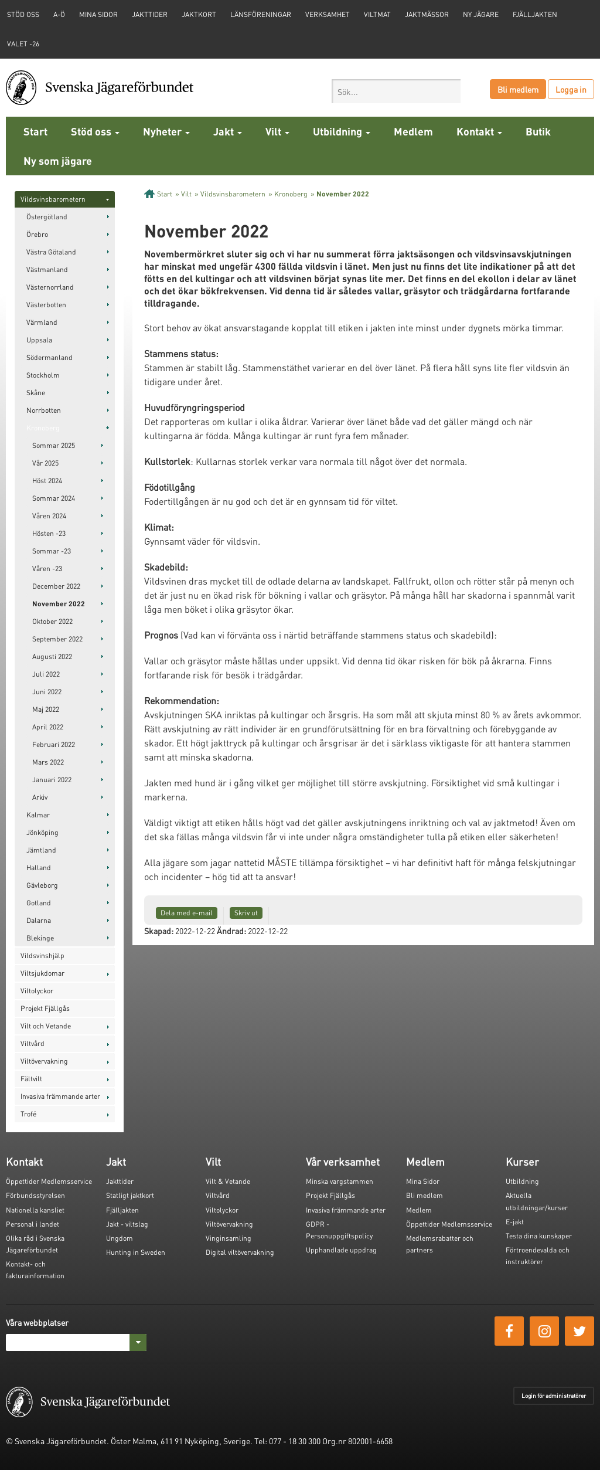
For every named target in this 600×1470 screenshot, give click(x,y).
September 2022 (57, 638)
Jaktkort (199, 14)
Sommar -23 (51, 550)
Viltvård (33, 1043)
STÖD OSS (23, 14)
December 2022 (56, 586)
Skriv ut (246, 912)
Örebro (37, 234)
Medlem (413, 131)
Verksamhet (327, 14)
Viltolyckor (37, 990)
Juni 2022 (47, 691)
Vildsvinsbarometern (53, 199)
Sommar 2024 (53, 498)
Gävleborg (42, 885)
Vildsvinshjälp (42, 955)
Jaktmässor (427, 14)
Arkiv (39, 797)
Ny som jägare (57, 160)
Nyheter (166, 131)
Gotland (38, 902)
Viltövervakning (44, 1061)
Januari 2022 (51, 779)
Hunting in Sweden (135, 1252)
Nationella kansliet (35, 1210)
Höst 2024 (47, 480)
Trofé (28, 1113)
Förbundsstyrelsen (35, 1195)
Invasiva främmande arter (60, 1096)
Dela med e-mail (187, 912)
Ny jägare (481, 14)
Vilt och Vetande (46, 1025)
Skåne (35, 392)
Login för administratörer (553, 1395)
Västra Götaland (51, 251)
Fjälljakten (535, 14)
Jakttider (150, 14)
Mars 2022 (48, 762)
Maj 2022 (45, 709)
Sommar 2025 (53, 445)
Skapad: (158, 930)
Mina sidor (98, 14)
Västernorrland (50, 287)
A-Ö (59, 14)
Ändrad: (231, 930)
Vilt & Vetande (228, 1181)
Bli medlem (517, 89)
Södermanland (49, 357)
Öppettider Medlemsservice (49, 1181)
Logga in (571, 89)
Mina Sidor (422, 1181)
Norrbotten (43, 410)
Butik (538, 131)
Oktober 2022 (52, 621)
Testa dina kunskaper (539, 1235)
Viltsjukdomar (42, 973)
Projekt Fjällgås (45, 1008)
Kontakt (479, 131)
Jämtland (41, 850)
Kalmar (38, 814)
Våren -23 (47, 568)
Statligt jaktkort (130, 1195)
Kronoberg (43, 427)
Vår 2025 (45, 463)
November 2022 (58, 603)
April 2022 (47, 726)
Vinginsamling (228, 1238)
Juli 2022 (46, 674)
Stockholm (43, 375)
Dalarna (38, 920)
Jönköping (42, 832)
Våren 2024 (49, 515)
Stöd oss (95, 131)
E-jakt (515, 1221)
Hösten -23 (49, 533)
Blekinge (40, 937)
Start (35, 131)
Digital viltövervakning (240, 1252)
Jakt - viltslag (127, 1224)
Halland (38, 867)
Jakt (227, 131)
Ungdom (119, 1238)
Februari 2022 (53, 744)
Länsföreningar (260, 14)
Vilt (277, 131)
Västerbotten (46, 304)
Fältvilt (31, 1078)
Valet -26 (23, 43)
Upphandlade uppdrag (341, 1249)
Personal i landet (32, 1224)
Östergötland (46, 216)
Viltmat (377, 14)
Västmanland (47, 269)
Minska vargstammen (339, 1181)
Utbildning (341, 131)
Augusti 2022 (52, 656)
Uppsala (39, 339)
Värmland (41, 322)
